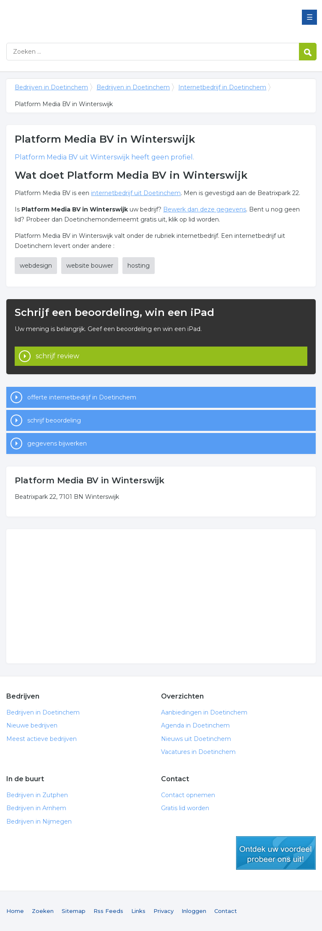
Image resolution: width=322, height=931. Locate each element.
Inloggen (194, 911)
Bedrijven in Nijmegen (39, 821)
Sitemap (74, 911)
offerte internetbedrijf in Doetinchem (81, 397)
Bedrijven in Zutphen (37, 795)
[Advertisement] (161, 596)
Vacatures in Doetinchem (198, 752)
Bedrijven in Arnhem (36, 808)
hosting (138, 265)
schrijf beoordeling (54, 420)
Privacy (163, 911)
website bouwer (89, 265)
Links (138, 911)
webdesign (36, 265)
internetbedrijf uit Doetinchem (136, 193)
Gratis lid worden (185, 808)
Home (15, 911)
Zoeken (43, 911)
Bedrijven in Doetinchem (111, 18)
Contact (225, 911)
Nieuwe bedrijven (31, 725)
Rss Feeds (108, 911)
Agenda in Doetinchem (195, 725)
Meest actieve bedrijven (41, 739)
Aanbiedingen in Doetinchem (204, 712)
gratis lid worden (276, 853)
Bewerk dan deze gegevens (204, 209)
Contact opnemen (188, 795)
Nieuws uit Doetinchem (196, 739)
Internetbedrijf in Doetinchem (222, 87)
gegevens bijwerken (57, 443)
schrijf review (57, 356)
